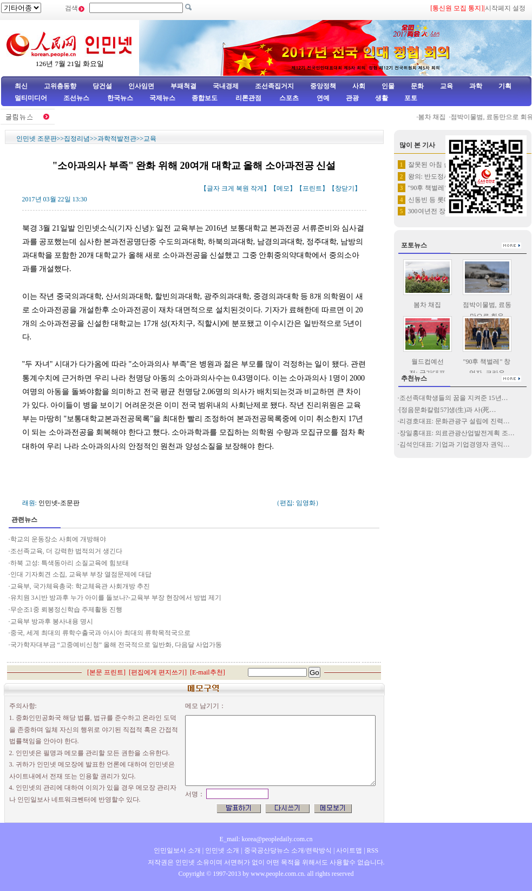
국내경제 (226, 86)
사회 (358, 86)
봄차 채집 (435, 117)
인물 (388, 86)
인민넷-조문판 (59, 503)
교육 (446, 86)
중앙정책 (323, 86)
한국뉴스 (120, 98)
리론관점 (248, 98)
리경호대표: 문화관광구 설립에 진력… (454, 421)
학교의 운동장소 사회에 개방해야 (58, 539)
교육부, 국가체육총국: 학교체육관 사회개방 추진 (80, 586)
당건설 (102, 86)
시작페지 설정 (505, 8)
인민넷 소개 (221, 850)
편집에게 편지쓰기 (158, 672)
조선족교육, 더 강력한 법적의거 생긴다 (66, 551)
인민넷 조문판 (36, 138)
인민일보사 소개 (177, 850)
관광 (352, 98)
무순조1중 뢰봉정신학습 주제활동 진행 (67, 609)
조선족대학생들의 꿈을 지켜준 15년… (453, 398)
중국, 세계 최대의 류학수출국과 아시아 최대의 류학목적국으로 (100, 633)
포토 (410, 98)
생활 (381, 98)
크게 (227, 188)
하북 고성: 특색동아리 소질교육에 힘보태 (69, 563)
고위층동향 (60, 86)
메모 (283, 188)
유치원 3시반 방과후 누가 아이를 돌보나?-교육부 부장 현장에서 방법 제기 (115, 597)
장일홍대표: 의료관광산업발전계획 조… (457, 433)
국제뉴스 (162, 98)
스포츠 (288, 98)
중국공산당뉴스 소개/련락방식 (288, 850)
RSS (372, 850)
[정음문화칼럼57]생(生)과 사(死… (447, 410)
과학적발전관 (116, 138)
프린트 (312, 188)
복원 (242, 188)
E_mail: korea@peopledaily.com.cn (266, 839)
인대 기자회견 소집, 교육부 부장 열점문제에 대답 (81, 574)
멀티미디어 (31, 98)
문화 (417, 86)
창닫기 (344, 188)
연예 (322, 98)
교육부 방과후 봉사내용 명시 (51, 621)
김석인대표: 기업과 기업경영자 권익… (454, 444)
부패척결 (183, 86)
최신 (21, 86)
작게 (257, 188)
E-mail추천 (207, 672)
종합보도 (205, 98)
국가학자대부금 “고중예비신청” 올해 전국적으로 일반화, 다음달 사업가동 (116, 644)
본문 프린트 (106, 672)
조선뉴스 (77, 98)
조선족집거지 (274, 86)
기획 (504, 86)
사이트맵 (349, 850)
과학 (475, 86)
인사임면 (141, 86)
